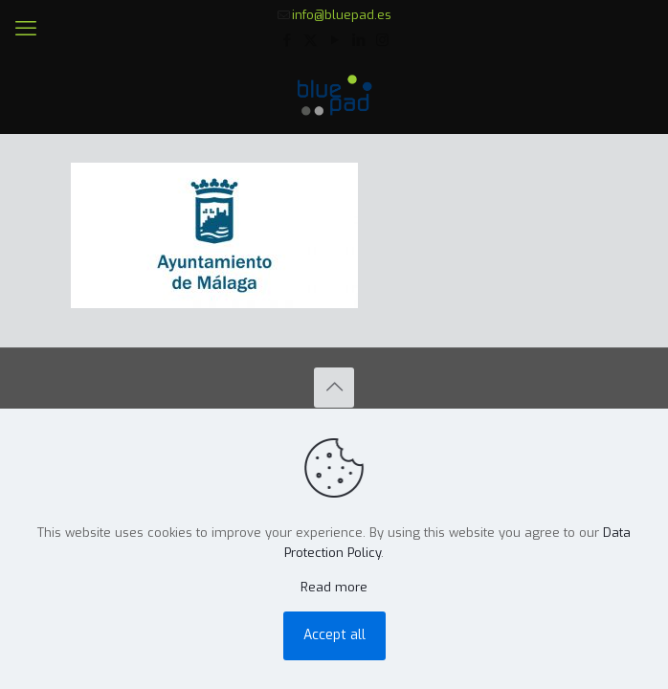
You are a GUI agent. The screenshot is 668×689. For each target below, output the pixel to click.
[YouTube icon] (334, 40)
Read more (334, 587)
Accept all (334, 635)
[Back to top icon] (334, 387)
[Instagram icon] (382, 40)
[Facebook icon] (286, 40)
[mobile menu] (26, 28)
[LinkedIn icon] (358, 40)
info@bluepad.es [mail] (341, 15)
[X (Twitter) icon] (310, 40)
